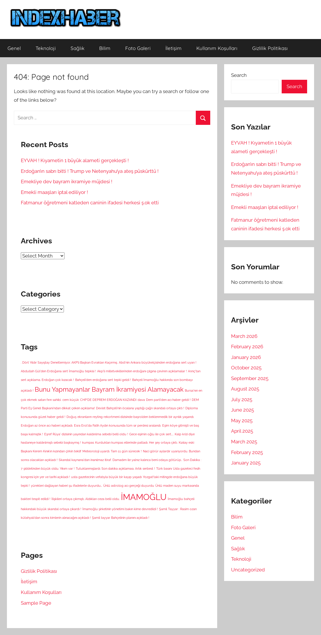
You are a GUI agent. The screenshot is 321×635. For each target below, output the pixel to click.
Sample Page (36, 603)
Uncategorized (248, 570)
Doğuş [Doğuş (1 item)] (71, 417)
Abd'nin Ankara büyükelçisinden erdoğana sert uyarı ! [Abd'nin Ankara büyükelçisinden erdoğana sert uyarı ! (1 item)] (157, 362)
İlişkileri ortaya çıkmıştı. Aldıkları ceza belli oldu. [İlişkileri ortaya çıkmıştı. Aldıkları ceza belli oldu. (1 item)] (85, 499)
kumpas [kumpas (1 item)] (88, 442)
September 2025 (249, 378)
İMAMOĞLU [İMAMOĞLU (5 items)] (144, 497)
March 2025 (244, 442)
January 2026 (246, 357)
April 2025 (242, 431)
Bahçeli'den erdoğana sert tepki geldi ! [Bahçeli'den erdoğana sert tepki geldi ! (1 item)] (103, 380)
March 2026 (244, 336)
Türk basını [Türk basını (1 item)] (164, 468)
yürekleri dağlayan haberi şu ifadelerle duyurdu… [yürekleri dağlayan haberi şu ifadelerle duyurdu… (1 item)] (66, 485)
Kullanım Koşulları (216, 48)
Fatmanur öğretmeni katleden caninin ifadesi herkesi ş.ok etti (90, 203)
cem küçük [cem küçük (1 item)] (70, 399)
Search (239, 75)
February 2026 (247, 346)
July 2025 (241, 399)
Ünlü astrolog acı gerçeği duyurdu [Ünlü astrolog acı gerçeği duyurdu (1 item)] (128, 485)
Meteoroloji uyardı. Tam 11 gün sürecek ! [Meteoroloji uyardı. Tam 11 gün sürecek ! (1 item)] (112, 451)
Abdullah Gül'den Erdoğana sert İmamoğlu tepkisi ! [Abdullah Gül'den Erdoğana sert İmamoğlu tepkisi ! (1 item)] (58, 371)
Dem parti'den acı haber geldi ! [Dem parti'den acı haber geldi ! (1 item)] (168, 399)
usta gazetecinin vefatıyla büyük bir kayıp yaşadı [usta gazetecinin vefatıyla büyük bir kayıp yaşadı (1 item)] (106, 477)
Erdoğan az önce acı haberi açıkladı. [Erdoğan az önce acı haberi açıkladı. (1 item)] (47, 425)
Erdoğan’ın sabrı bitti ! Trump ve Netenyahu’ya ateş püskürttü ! (89, 171)
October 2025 (246, 368)
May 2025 (241, 420)
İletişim (173, 48)
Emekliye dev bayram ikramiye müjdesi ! (66, 181)
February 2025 (247, 452)
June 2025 (242, 410)
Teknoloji (46, 48)
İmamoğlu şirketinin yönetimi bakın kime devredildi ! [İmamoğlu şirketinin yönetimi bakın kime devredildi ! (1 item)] (120, 509)
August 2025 (245, 389)
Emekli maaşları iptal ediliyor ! (54, 192)
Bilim (104, 48)
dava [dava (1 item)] (141, 399)
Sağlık (77, 48)
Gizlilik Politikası (270, 48)
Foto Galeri (138, 48)
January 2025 (246, 463)
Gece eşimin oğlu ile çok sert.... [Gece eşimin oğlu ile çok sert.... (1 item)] (151, 434)
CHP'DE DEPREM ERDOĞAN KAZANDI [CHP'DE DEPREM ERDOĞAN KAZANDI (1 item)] (108, 399)
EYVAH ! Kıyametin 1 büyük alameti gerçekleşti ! (75, 160)
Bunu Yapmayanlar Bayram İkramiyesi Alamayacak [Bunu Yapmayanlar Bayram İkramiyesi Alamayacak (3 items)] (109, 389)
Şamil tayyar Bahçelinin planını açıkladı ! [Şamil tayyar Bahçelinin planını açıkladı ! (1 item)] (120, 517)
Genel (14, 48)
